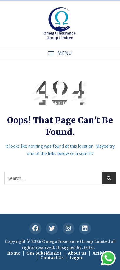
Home (13, 253)
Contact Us (52, 257)
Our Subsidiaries (44, 253)
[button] (60, 53)
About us (77, 253)
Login (76, 257)
